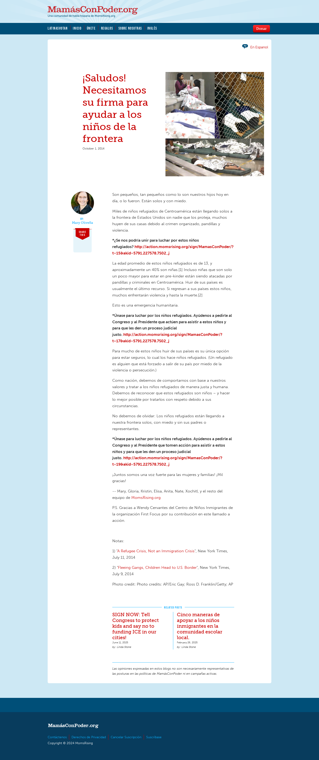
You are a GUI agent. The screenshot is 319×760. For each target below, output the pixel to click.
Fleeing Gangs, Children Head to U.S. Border (157, 567)
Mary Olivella (82, 222)
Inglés (152, 28)
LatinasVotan (58, 28)
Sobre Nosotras (130, 28)
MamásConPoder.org (93, 12)
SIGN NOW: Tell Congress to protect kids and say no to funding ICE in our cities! (135, 626)
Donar (261, 28)
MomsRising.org (146, 497)
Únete (91, 28)
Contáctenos (57, 737)
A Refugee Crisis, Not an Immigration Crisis (156, 551)
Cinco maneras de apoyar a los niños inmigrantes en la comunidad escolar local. (199, 626)
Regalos (107, 28)
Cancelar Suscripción (126, 737)
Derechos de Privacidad (89, 737)
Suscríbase (154, 737)
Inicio (77, 28)
